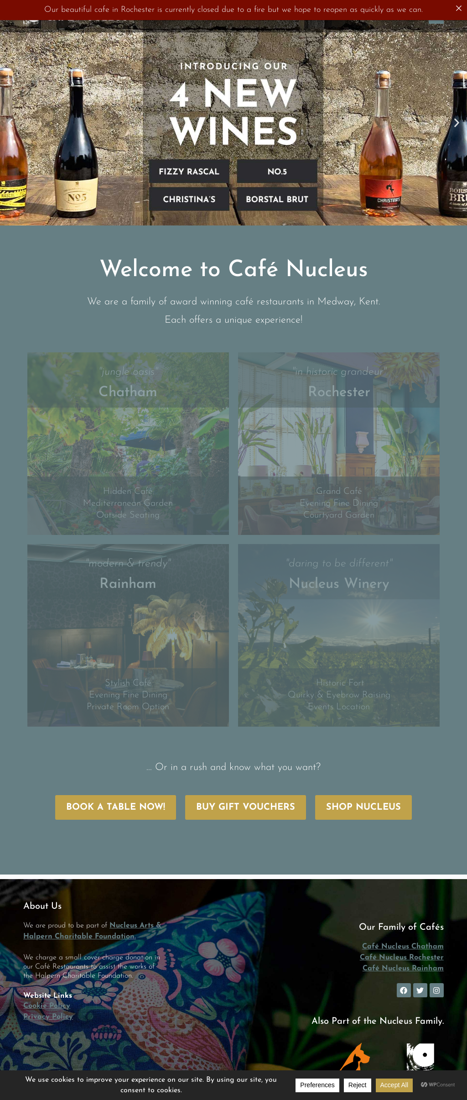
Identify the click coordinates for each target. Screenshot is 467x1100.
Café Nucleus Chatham (403, 946)
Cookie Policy (46, 1006)
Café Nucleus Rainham (403, 968)
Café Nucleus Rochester (402, 957)
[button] (10, 122)
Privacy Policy (48, 1017)
